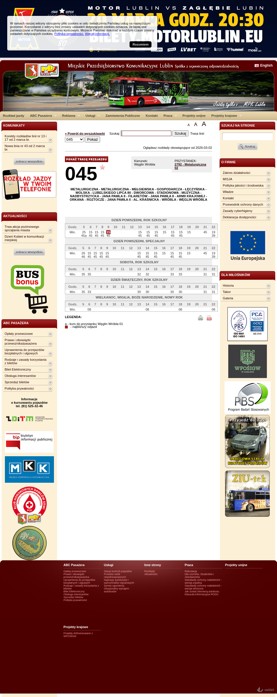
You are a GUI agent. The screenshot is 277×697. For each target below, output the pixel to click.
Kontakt (152, 115)
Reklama (69, 115)
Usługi (91, 115)
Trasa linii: (197, 133)
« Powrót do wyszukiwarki (85, 133)
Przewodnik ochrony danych (243, 204)
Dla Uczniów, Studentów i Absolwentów (199, 575)
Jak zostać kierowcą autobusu (202, 591)
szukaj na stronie (238, 125)
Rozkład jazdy (13, 115)
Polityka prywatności (19, 388)
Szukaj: (115, 133)
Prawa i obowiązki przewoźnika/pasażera (21, 341)
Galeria (228, 298)
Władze (228, 191)
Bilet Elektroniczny (18, 369)
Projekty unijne (193, 115)
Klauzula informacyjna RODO (201, 594)
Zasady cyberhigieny (237, 211)
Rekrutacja (191, 571)
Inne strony (152, 565)
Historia (228, 285)
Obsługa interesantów (20, 375)
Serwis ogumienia (114, 585)
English (266, 65)
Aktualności (151, 574)
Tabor (227, 292)
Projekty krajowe (225, 115)
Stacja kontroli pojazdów (118, 571)
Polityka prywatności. (69, 33)
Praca (169, 115)
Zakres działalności (236, 172)
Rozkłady (149, 571)
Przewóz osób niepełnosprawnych (115, 575)
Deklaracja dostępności (239, 217)
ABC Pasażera (42, 115)
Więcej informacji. (97, 33)
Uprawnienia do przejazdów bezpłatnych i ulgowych (24, 351)
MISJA (227, 179)
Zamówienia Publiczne (123, 115)
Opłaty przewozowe (19, 333)
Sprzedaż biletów (17, 382)
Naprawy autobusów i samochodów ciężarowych (119, 581)
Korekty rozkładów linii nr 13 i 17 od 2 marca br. (25, 137)
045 (81, 173)
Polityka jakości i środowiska (243, 185)
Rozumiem (140, 44)
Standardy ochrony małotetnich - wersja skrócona (203, 587)
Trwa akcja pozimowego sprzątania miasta (22, 228)
